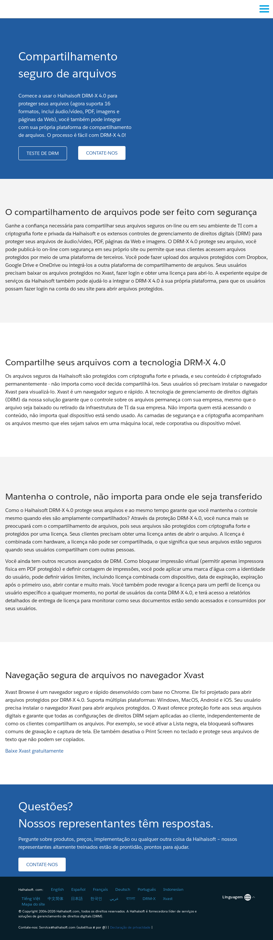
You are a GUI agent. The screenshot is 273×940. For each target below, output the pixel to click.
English (57, 889)
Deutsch (122, 889)
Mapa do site (33, 904)
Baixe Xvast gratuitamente (34, 751)
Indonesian (173, 889)
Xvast (167, 898)
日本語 (77, 898)
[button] (42, 153)
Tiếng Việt (31, 898)
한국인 (96, 898)
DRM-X (149, 898)
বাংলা (130, 898)
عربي (114, 898)
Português (147, 889)
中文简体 (55, 898)
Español (78, 889)
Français (100, 889)
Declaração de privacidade (130, 927)
